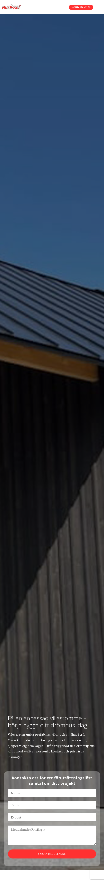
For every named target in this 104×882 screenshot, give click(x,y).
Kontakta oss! (81, 7)
